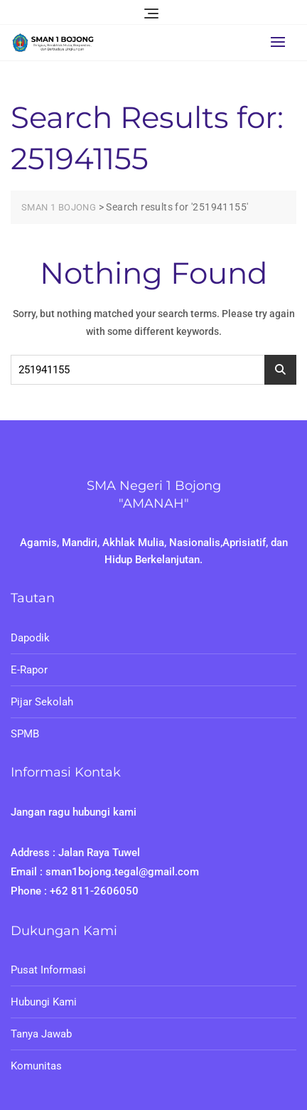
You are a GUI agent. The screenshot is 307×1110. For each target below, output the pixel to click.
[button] (281, 42)
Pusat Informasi (48, 970)
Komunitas (36, 1066)
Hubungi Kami (44, 1002)
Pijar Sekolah (42, 701)
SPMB (25, 733)
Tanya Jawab (41, 1034)
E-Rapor (29, 669)
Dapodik (30, 637)
